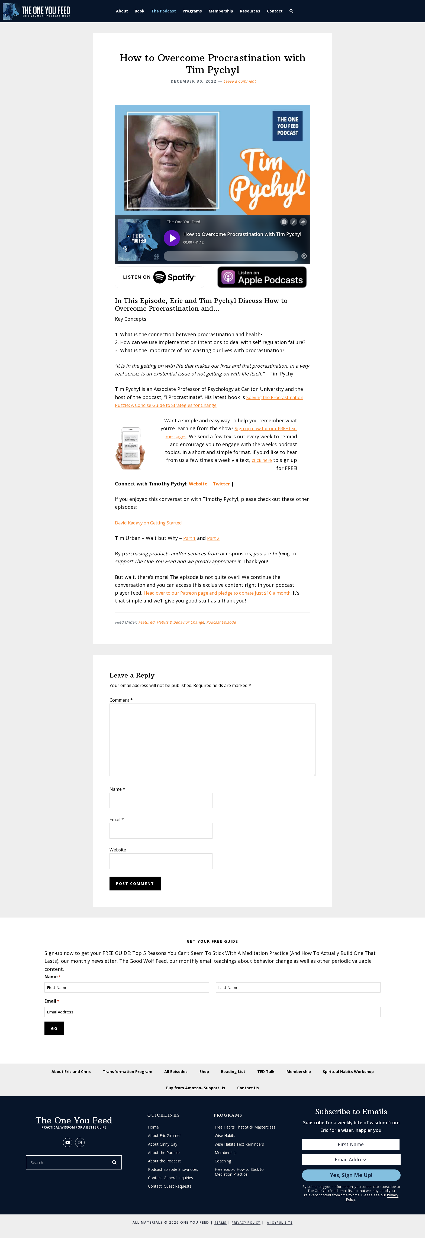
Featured (146, 621)
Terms (217, 1222)
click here (279, 460)
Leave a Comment (239, 81)
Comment (121, 700)
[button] (294, 11)
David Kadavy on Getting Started (153, 522)
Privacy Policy (245, 1222)
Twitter (223, 483)
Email (117, 819)
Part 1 (190, 537)
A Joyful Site (282, 1222)
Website (199, 483)
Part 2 (216, 537)
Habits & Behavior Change (180, 621)
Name (117, 789)
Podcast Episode (221, 621)
